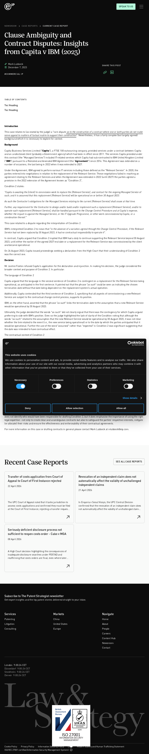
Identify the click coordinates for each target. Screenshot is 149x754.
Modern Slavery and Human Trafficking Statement (100, 746)
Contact (106, 647)
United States (60, 623)
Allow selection (74, 408)
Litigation (9, 623)
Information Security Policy (51, 746)
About (105, 623)
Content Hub (108, 638)
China (56, 619)
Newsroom (108, 643)
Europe (57, 628)
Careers (106, 633)
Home (105, 619)
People (105, 628)
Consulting (10, 628)
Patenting (9, 619)
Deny (28, 408)
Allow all (121, 408)
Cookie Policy (10, 746)
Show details (130, 398)
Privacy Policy (27, 746)
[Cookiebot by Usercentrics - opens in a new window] (130, 343)
